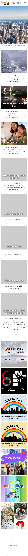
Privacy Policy (13, 545)
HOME (3, 45)
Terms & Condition (13, 542)
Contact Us (13, 549)
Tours (9, 45)
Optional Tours (17, 45)
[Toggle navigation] (25, 3)
